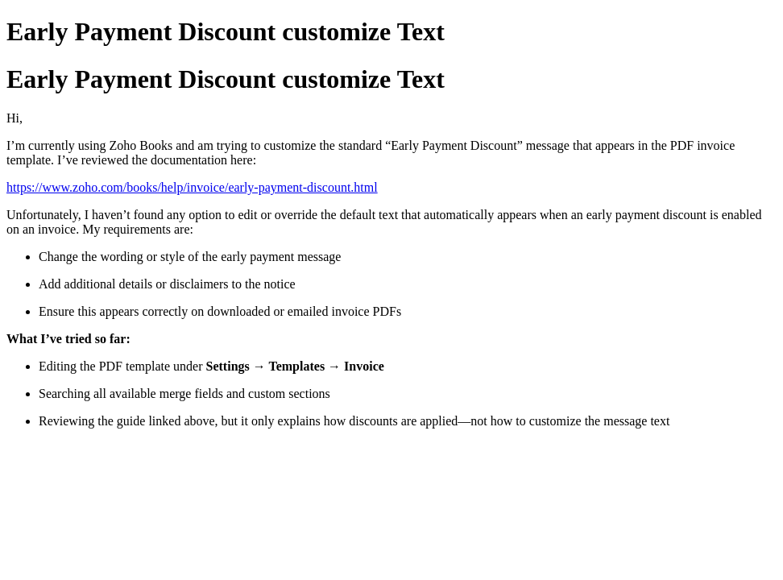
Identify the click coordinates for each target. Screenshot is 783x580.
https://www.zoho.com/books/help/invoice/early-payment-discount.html (192, 187)
